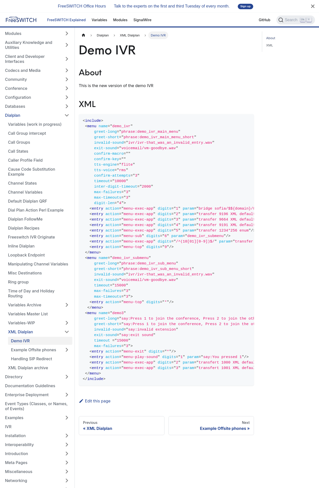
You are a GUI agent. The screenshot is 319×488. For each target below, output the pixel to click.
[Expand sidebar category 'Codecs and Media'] (66, 70)
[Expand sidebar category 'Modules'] (66, 33)
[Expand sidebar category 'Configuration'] (66, 97)
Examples (14, 417)
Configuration (18, 97)
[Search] (295, 19)
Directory (14, 376)
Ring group (18, 281)
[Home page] (83, 35)
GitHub (264, 20)
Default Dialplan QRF (27, 201)
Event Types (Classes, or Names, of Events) (36, 406)
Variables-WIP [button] (21, 322)
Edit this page (94, 400)
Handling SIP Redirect (31, 358)
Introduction (16, 453)
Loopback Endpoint (26, 254)
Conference (16, 88)
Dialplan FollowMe (25, 219)
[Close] (313, 6)
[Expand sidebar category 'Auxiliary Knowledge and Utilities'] (66, 44)
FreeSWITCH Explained (66, 20)
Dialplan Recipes (23, 228)
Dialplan (12, 115)
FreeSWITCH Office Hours (82, 6)
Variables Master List (28, 313)
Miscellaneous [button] (18, 471)
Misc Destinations (25, 272)
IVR (8, 426)
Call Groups (19, 142)
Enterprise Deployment (27, 394)
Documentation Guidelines (30, 385)
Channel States (22, 183)
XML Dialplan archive (28, 367)
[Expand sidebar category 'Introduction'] (66, 454)
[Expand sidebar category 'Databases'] (66, 106)
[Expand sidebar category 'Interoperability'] (66, 445)
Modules (120, 20)
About (270, 38)
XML (269, 45)
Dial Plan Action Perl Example (36, 210)
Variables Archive (24, 304)
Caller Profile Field (25, 160)
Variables (99, 20)
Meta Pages (16, 462)
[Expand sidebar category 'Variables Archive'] (66, 305)
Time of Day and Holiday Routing (31, 293)
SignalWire (143, 20)
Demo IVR (20, 340)
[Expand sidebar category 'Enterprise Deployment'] (66, 395)
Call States (18, 151)
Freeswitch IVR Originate (31, 237)
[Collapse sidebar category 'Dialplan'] (66, 115)
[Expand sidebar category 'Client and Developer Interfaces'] (66, 58)
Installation (15, 435)
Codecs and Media (23, 70)
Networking (16, 480)
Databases (15, 106)
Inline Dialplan (21, 246)
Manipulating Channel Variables (38, 263)
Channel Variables (25, 192)
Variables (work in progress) (35, 124)
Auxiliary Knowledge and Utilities (28, 45)
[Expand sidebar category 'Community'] (66, 79)
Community (16, 79)
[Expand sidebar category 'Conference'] (66, 88)
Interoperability (19, 444)
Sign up (245, 6)
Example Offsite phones (33, 349)
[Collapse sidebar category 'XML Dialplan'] (66, 332)
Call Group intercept (27, 133)
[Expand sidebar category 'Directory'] (66, 377)
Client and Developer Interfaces (25, 59)
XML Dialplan (20, 331)
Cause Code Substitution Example (31, 172)
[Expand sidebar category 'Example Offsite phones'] (66, 350)
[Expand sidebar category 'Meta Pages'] (66, 463)
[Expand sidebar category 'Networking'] (66, 481)
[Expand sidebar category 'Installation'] (66, 436)
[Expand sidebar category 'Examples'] (66, 418)
